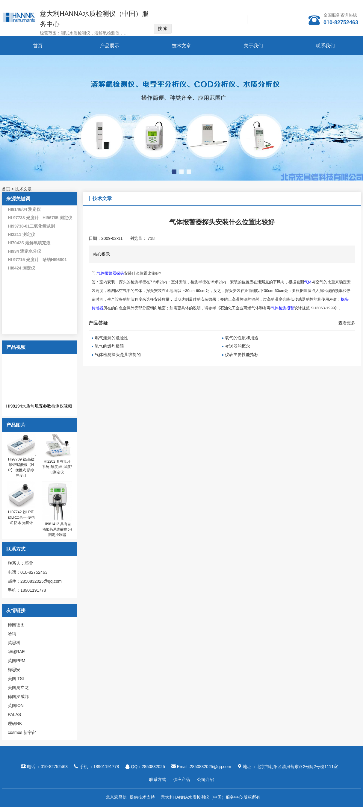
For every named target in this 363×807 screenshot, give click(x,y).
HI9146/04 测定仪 (24, 209)
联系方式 (157, 779)
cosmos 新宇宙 (22, 732)
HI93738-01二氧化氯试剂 (31, 226)
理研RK (15, 723)
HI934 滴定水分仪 (24, 251)
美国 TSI (16, 678)
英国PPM (16, 660)
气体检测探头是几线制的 (118, 354)
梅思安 (14, 669)
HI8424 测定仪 (21, 268)
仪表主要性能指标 (241, 354)
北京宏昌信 (116, 797)
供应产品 (181, 779)
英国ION (16, 705)
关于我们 (253, 45)
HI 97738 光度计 (23, 217)
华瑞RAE (16, 651)
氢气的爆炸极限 (109, 346)
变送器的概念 (237, 346)
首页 (38, 45)
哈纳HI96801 (55, 259)
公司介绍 (205, 779)
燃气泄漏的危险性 (111, 337)
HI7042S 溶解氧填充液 (29, 242)
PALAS (14, 714)
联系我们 (325, 45)
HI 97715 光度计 (23, 259)
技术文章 (181, 45)
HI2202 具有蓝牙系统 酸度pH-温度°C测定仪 (57, 466)
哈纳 (12, 633)
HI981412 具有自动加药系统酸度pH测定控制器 (57, 529)
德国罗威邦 (18, 696)
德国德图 (16, 624)
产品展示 (109, 45)
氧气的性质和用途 (241, 337)
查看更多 (346, 322)
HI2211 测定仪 (21, 234)
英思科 (14, 642)
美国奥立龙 (18, 687)
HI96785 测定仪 (57, 217)
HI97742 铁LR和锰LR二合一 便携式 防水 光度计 (21, 517)
